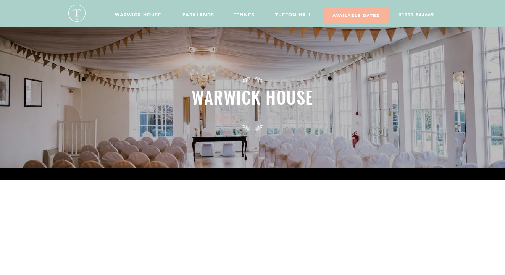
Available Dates (355, 16)
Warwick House (138, 15)
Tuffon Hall (293, 15)
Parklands (198, 15)
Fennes (244, 15)
